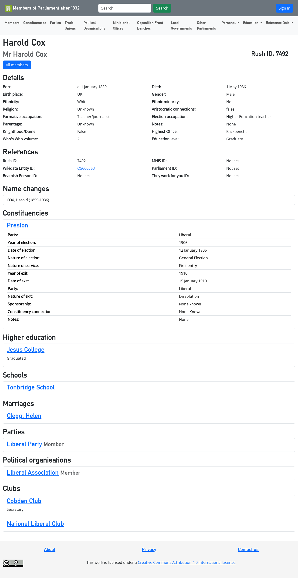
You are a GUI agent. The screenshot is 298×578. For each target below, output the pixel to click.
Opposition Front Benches (150, 25)
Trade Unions (70, 25)
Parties (55, 22)
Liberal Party (24, 444)
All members (17, 65)
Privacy (149, 549)
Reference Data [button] (278, 22)
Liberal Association (33, 472)
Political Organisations (94, 25)
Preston (17, 225)
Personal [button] (229, 22)
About (49, 549)
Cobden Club (24, 500)
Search (162, 8)
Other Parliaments (206, 25)
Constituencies (34, 22)
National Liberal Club (35, 523)
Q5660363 (86, 168)
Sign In (284, 8)
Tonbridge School (30, 387)
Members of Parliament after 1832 (42, 8)
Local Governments (181, 25)
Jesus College (25, 349)
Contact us (248, 549)
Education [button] (251, 22)
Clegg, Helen (24, 415)
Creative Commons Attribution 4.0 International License (186, 562)
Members (12, 22)
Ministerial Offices (121, 25)
